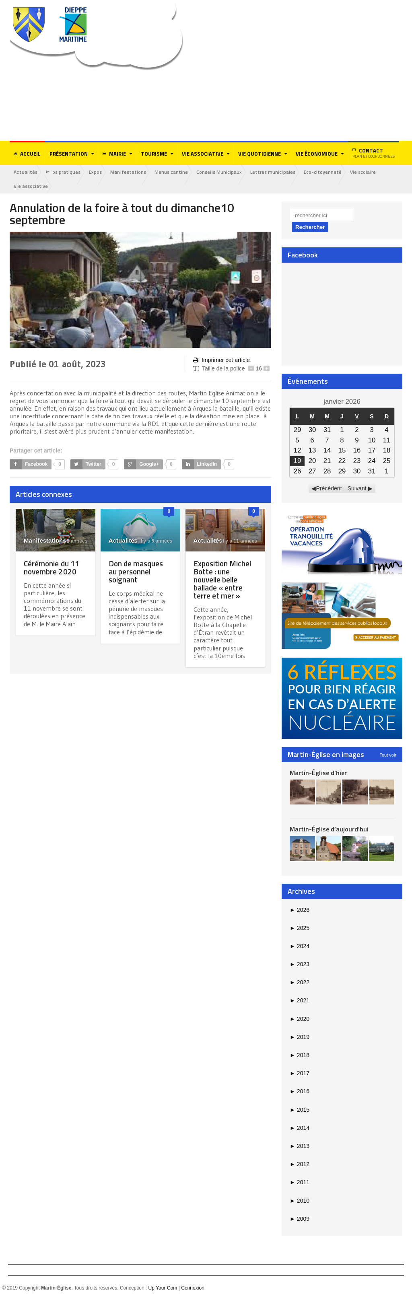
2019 (299, 1037)
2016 (299, 1091)
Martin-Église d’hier (318, 773)
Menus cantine (176, 172)
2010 (299, 1200)
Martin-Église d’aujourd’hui (329, 829)
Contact (373, 152)
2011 (299, 1182)
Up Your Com (162, 1288)
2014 (299, 1128)
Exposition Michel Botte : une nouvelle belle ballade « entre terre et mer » (224, 579)
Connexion (192, 1288)
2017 (299, 1073)
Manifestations (132, 172)
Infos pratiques (64, 172)
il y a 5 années (67, 541)
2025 (299, 928)
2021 (299, 1001)
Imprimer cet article (221, 360)
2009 (299, 1219)
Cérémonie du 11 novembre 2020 (52, 567)
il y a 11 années (235, 541)
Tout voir (387, 755)
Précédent (329, 488)
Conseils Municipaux (224, 172)
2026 (299, 910)
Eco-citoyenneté (330, 172)
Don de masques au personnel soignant (137, 571)
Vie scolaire (371, 172)
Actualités (26, 172)
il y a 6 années (151, 541)
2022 (299, 982)
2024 (299, 946)
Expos (98, 172)
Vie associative (31, 186)
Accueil (27, 153)
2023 (299, 964)
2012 (299, 1164)
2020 (299, 1019)
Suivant (357, 488)
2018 (299, 1055)
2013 (299, 1146)
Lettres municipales (279, 172)
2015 (299, 1110)
